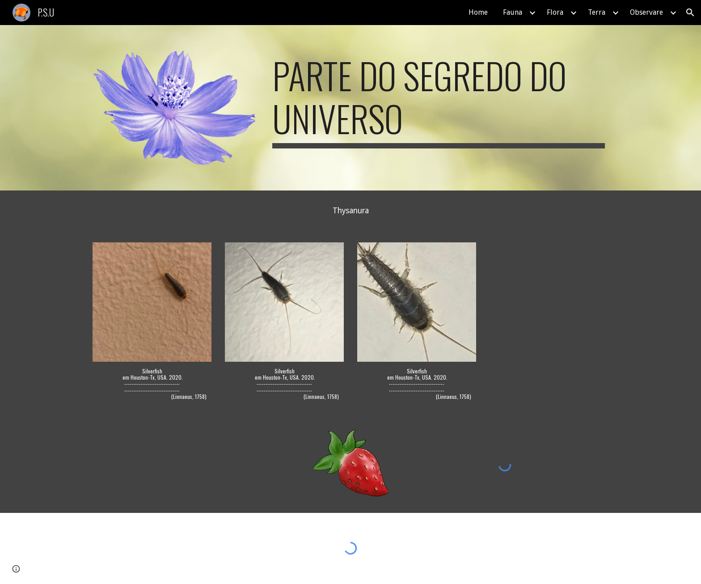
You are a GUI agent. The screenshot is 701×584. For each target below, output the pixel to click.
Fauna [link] (512, 12)
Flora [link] (555, 12)
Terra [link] (596, 12)
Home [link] (478, 12)
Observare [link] (646, 12)
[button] (690, 12)
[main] (438, 101)
